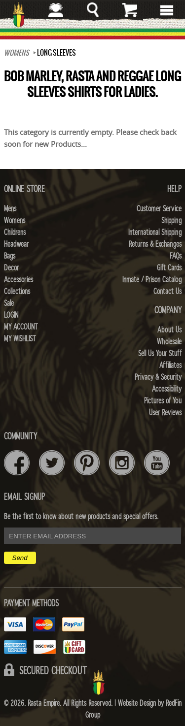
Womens (14, 221)
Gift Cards (169, 268)
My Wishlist (20, 339)
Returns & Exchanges (155, 244)
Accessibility (167, 389)
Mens (10, 209)
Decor (11, 268)
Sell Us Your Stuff (160, 354)
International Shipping (155, 232)
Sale (9, 303)
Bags (9, 256)
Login (11, 315)
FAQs (176, 256)
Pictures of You (163, 401)
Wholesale (169, 342)
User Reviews (165, 413)
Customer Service (159, 209)
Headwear (16, 244)
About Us (169, 330)
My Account (21, 327)
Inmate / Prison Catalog (152, 280)
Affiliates (170, 365)
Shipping (171, 221)
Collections (17, 292)
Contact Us (167, 292)
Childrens (15, 232)
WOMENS (16, 52)
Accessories (18, 280)
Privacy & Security (158, 377)
